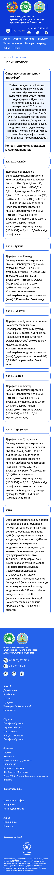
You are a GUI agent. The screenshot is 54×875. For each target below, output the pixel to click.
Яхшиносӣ (8, 756)
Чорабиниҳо (10, 822)
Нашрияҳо (9, 804)
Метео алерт (10, 731)
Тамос (17, 48)
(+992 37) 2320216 (39, 28)
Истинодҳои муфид (13, 808)
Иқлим (7, 752)
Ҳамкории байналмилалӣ (17, 706)
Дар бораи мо (10, 690)
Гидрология (9, 764)
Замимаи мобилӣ (12, 837)
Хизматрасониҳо (12, 43)
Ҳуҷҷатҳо (8, 702)
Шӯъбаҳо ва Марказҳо (15, 772)
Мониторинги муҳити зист (17, 760)
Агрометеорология (13, 768)
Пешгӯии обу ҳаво (13, 723)
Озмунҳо (8, 826)
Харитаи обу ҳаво (12, 727)
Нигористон (9, 710)
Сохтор (7, 698)
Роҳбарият (9, 694)
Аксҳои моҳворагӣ (13, 735)
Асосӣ (6, 38)
